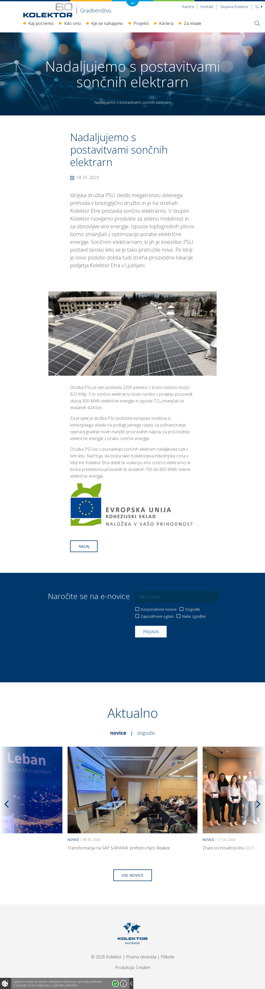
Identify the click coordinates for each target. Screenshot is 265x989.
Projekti (141, 23)
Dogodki (192, 609)
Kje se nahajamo (107, 23)
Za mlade (192, 23)
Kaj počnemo (41, 23)
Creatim (143, 967)
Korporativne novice (159, 609)
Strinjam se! (115, 983)
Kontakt (207, 6)
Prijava (151, 632)
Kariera (188, 6)
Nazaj (83, 546)
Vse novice (133, 875)
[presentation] (174, 650)
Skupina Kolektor (234, 6)
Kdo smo (72, 23)
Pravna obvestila (141, 957)
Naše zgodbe (194, 616)
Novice (118, 733)
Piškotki (167, 957)
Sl (258, 6)
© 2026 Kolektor (106, 957)
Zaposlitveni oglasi (157, 616)
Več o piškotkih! (123, 983)
